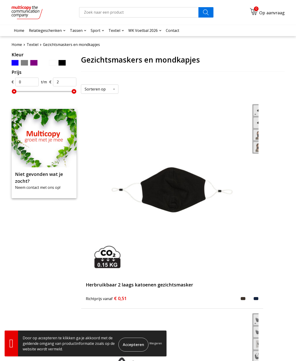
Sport (95, 30)
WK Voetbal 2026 (143, 30)
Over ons (123, 274)
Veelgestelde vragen (133, 281)
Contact (172, 30)
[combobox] (139, 12)
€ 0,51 (101, 185)
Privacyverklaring (267, 349)
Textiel (114, 30)
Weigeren (155, 343)
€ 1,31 (174, 182)
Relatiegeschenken (45, 30)
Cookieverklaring (238, 349)
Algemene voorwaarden (203, 349)
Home (19, 30)
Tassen (76, 30)
